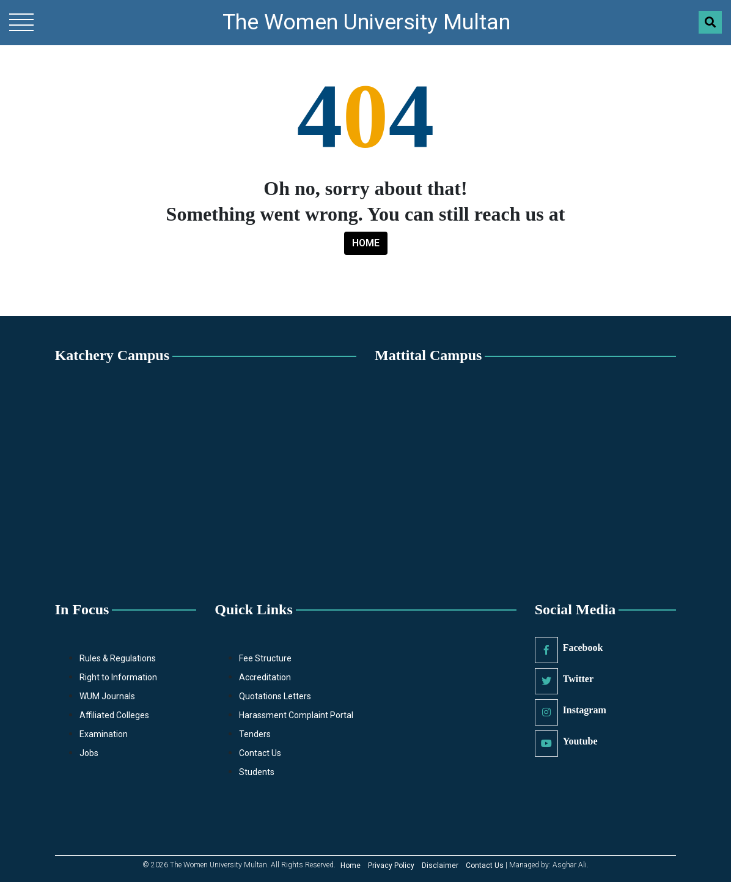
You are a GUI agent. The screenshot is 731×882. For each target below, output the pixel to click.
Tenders (255, 734)
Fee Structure (265, 658)
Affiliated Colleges (114, 715)
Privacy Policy (391, 865)
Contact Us (260, 753)
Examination (103, 734)
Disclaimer (440, 865)
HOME (366, 243)
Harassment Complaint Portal (296, 715)
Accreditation (265, 677)
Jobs (88, 753)
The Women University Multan (366, 22)
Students (256, 772)
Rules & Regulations (117, 658)
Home (350, 865)
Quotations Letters (275, 696)
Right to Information (118, 677)
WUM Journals (107, 696)
